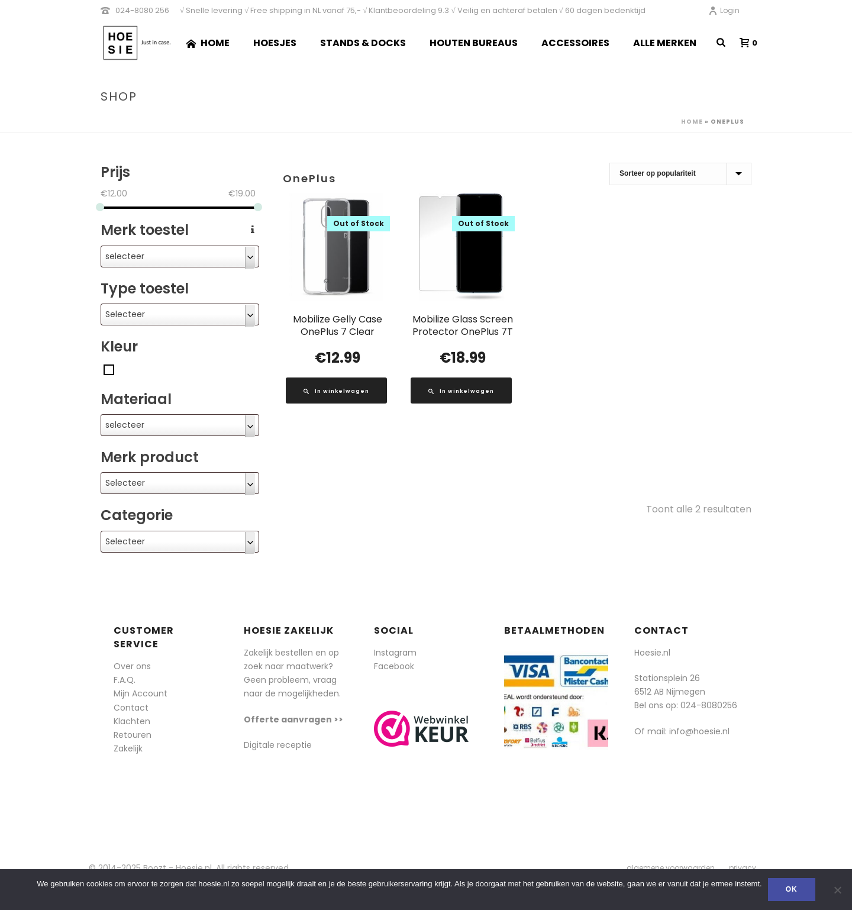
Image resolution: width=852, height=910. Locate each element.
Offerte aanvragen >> (293, 719)
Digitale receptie (278, 745)
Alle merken (664, 43)
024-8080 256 (142, 10)
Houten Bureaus (474, 43)
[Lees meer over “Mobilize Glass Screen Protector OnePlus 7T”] (461, 390)
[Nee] (837, 890)
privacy (742, 868)
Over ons (132, 666)
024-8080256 (708, 705)
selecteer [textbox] (124, 256)
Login (724, 10)
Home (208, 43)
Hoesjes (274, 43)
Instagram (395, 653)
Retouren (132, 735)
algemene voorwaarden (671, 868)
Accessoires (575, 43)
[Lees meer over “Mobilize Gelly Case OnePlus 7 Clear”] (336, 390)
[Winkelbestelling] (680, 174)
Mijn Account (140, 693)
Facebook (394, 666)
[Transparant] (109, 369)
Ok (792, 889)
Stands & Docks (363, 43)
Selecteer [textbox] (125, 314)
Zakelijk (128, 748)
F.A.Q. (124, 680)
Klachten (132, 721)
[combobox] (180, 256)
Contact (131, 708)
